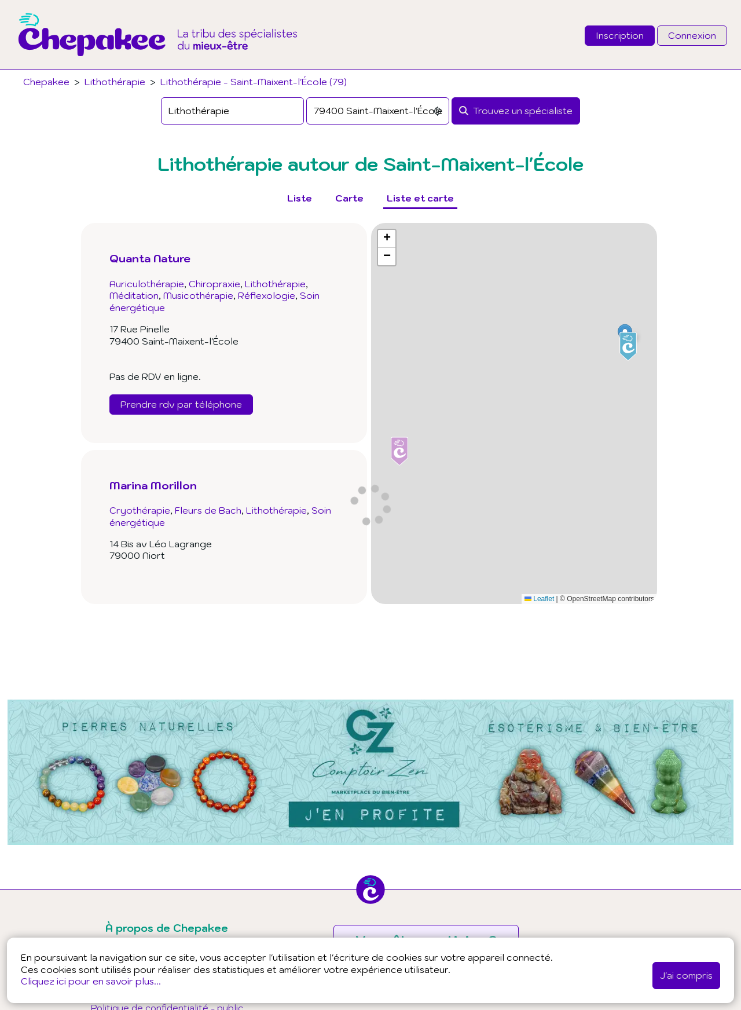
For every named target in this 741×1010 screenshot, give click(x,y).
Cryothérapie (139, 510)
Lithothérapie (115, 81)
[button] (628, 346)
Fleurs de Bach (208, 510)
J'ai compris (686, 975)
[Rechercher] (516, 111)
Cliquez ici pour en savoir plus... (91, 981)
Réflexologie (266, 295)
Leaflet (539, 599)
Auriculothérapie (146, 284)
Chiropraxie (214, 284)
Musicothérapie (198, 295)
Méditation (134, 295)
